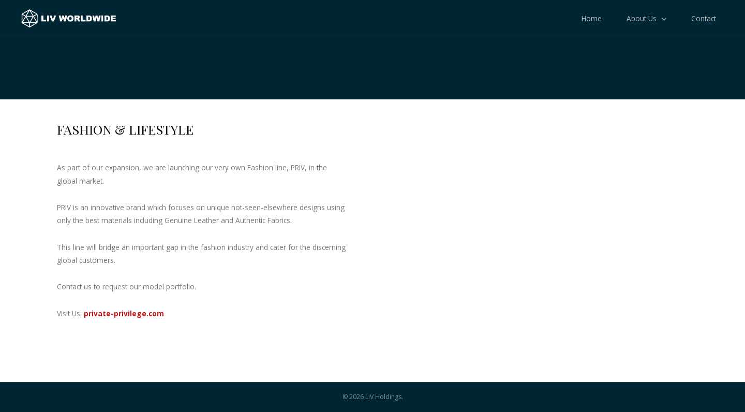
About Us (642, 18)
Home (592, 18)
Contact (703, 18)
